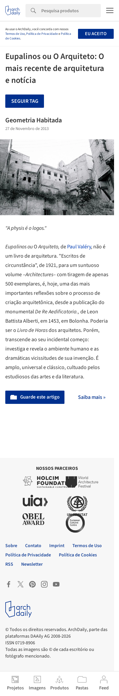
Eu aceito (95, 34)
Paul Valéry (79, 246)
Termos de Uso (15, 34)
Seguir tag (24, 101)
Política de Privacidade (42, 34)
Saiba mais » (91, 397)
